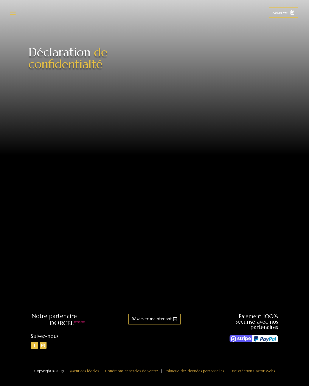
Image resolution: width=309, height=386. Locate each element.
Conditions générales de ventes (131, 371)
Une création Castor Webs (252, 371)
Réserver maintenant (152, 319)
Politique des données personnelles (194, 371)
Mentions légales (84, 371)
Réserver (280, 12)
